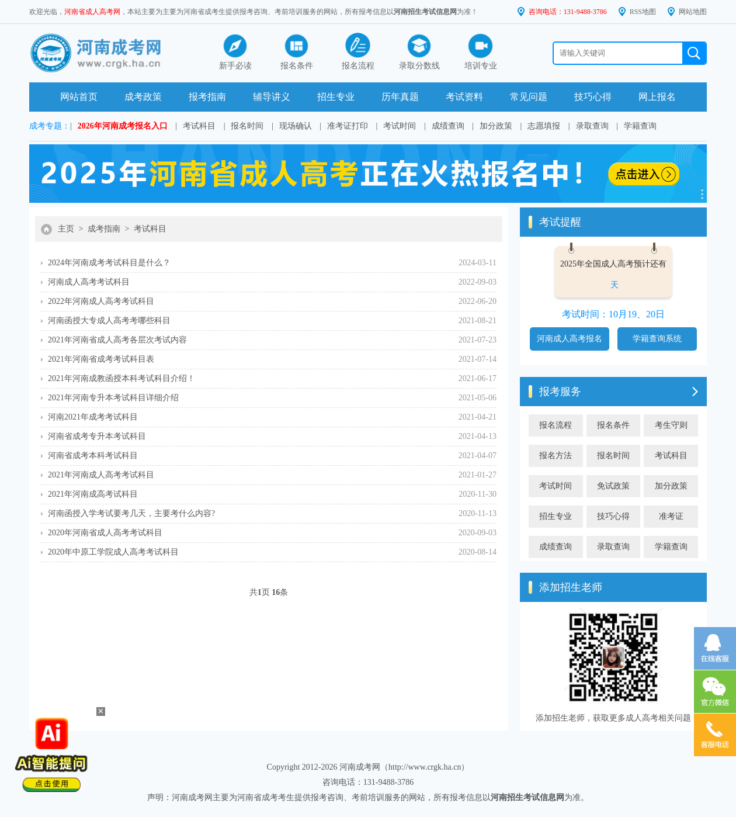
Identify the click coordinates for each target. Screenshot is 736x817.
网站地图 (693, 12)
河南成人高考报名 (569, 338)
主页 (66, 228)
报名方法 (555, 455)
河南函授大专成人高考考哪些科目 (109, 320)
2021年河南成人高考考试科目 (101, 474)
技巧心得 (593, 97)
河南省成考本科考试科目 (93, 455)
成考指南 (104, 228)
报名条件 (613, 425)
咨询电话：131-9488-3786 (568, 12)
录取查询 (592, 126)
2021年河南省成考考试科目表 (101, 359)
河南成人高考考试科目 (89, 282)
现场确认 (295, 126)
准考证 (671, 516)
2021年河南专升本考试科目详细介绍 (113, 397)
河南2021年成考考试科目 (93, 417)
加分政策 (496, 126)
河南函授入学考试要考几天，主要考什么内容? (131, 513)
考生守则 (671, 425)
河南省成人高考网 (92, 12)
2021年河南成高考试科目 (93, 494)
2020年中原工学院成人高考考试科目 (113, 552)
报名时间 (247, 126)
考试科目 (199, 126)
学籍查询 (640, 126)
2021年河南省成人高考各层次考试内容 (117, 339)
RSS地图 (643, 12)
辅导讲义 (271, 97)
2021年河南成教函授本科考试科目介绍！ (121, 378)
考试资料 (464, 97)
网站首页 (79, 97)
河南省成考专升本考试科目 (97, 436)
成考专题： (49, 126)
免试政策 (613, 486)
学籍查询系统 (657, 338)
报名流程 (555, 425)
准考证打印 (347, 126)
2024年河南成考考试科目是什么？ (109, 262)
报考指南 (207, 97)
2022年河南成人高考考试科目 (101, 301)
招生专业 (336, 97)
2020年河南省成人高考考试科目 (105, 532)
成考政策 (143, 97)
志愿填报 (543, 126)
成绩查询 (448, 126)
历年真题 (400, 97)
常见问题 (528, 97)
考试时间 (399, 126)
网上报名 (657, 97)
